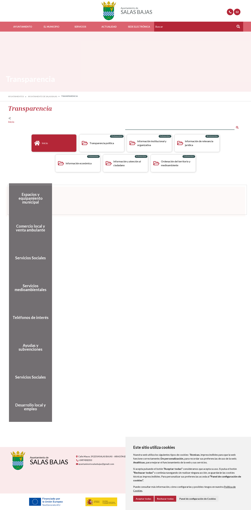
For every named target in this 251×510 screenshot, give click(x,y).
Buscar (237, 27)
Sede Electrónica (139, 26)
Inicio (11, 121)
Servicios (80, 26)
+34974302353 (84, 460)
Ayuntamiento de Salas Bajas (42, 96)
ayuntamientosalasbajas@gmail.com (95, 464)
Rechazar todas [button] (165, 498)
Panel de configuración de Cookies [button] (197, 498)
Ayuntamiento (22, 26)
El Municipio (51, 26)
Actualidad (109, 26)
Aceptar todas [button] (143, 498)
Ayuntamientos (16, 96)
